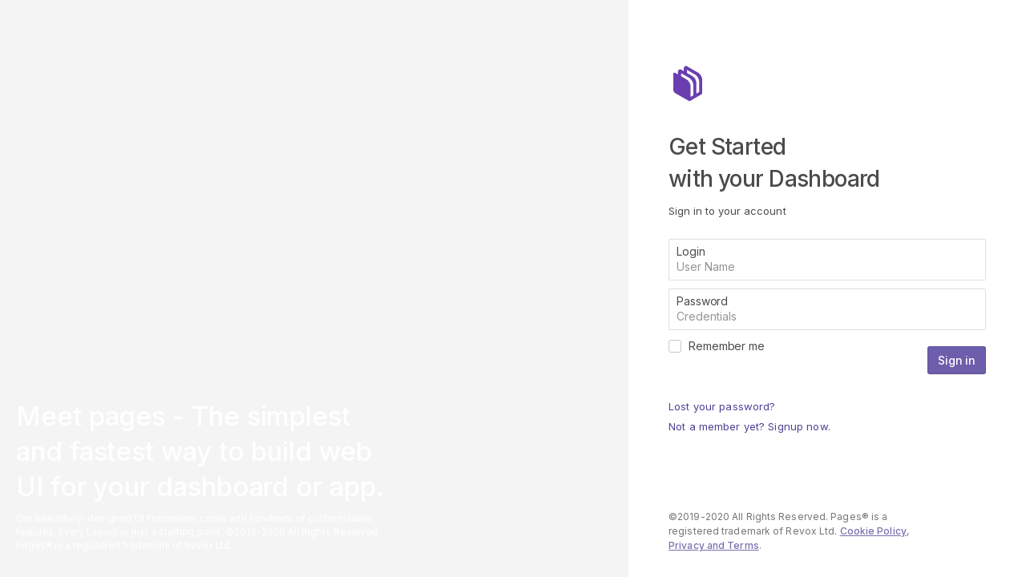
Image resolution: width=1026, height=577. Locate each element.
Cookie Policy (873, 531)
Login (691, 251)
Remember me (727, 346)
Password (702, 301)
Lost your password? (722, 406)
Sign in (957, 360)
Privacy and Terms (714, 545)
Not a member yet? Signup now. (749, 426)
